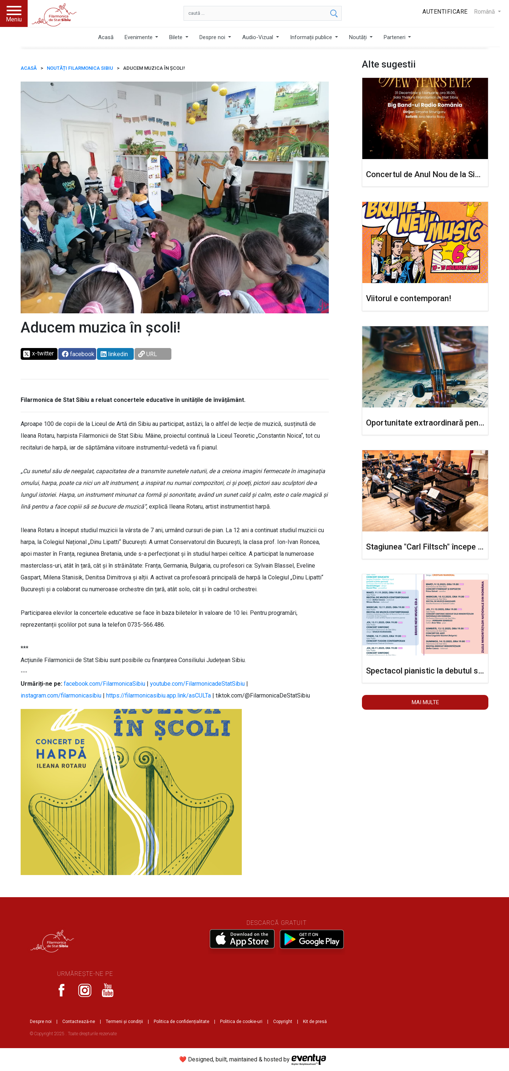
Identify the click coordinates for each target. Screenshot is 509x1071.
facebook (78, 354)
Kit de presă (315, 1021)
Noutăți (358, 37)
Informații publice (312, 37)
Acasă (106, 37)
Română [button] (485, 11)
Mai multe (425, 702)
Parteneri (395, 37)
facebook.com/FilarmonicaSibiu (104, 683)
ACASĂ (29, 68)
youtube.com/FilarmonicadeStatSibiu (197, 683)
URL (147, 354)
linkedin (114, 354)
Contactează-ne (78, 1021)
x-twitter (38, 354)
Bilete (176, 37)
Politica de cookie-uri (241, 1021)
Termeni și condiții (124, 1021)
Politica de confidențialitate (181, 1021)
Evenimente (139, 37)
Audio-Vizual (258, 37)
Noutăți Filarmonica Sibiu (80, 68)
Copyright (282, 1021)
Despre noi (213, 37)
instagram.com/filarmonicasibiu (61, 695)
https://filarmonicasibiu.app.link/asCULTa (158, 695)
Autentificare (445, 11)
